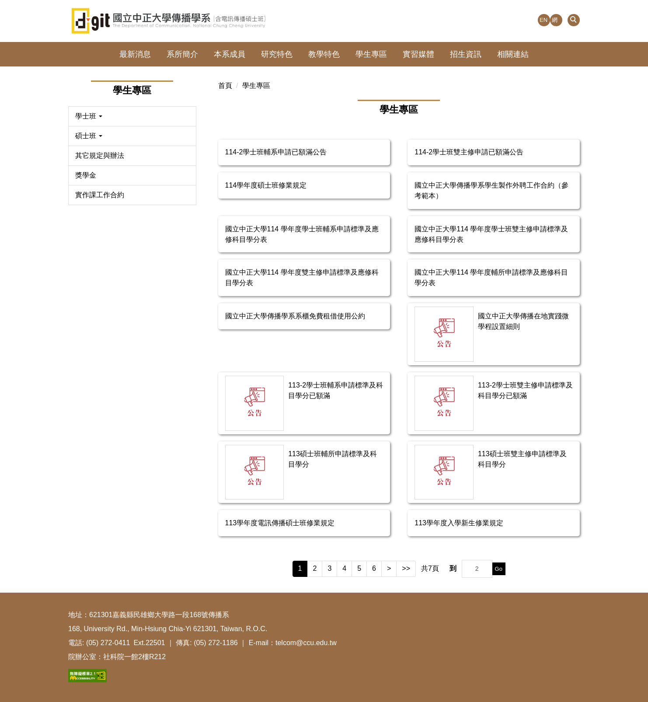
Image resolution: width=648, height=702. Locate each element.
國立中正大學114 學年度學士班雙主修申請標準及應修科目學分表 (491, 234)
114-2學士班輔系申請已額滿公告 (276, 152)
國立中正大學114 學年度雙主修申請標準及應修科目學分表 (302, 277)
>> (406, 568)
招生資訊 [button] (465, 54)
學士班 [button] (88, 116)
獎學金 (85, 175)
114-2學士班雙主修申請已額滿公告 (469, 152)
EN (543, 20)
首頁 (225, 85)
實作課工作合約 (99, 195)
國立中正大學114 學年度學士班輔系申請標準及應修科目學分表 (302, 234)
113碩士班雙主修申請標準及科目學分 (522, 459)
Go (498, 569)
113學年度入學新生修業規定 (459, 523)
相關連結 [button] (513, 54)
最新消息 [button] (135, 54)
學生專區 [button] (371, 54)
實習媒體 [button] (418, 54)
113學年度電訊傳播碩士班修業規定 (280, 523)
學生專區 (256, 85)
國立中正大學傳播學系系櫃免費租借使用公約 (295, 316)
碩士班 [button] (88, 136)
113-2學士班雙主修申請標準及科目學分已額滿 (525, 390)
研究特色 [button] (277, 54)
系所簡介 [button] (182, 54)
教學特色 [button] (324, 54)
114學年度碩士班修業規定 (266, 185)
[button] (574, 20)
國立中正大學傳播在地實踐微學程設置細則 (523, 321)
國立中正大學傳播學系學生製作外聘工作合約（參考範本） (491, 190)
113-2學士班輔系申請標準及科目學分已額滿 (335, 390)
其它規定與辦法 (99, 155)
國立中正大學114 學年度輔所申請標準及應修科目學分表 (491, 277)
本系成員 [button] (229, 54)
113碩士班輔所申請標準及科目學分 (332, 459)
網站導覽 (554, 21)
